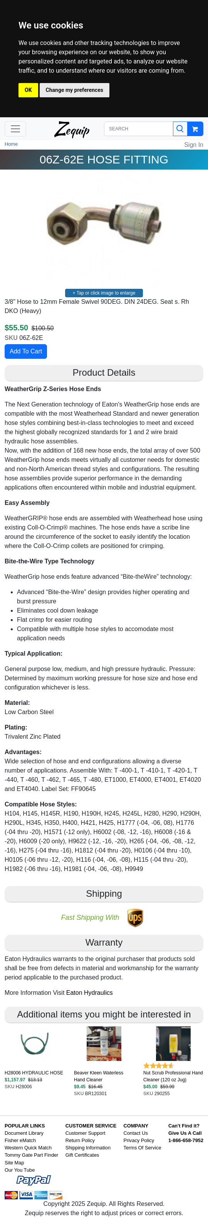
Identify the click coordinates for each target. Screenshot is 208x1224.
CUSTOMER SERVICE (91, 1126)
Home (11, 144)
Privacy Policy (138, 1140)
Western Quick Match (28, 1148)
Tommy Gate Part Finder (31, 1155)
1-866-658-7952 (185, 1140)
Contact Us (135, 1133)
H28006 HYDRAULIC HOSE (34, 1073)
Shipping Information (88, 1148)
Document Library (24, 1133)
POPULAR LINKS (25, 1126)
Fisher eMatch (20, 1140)
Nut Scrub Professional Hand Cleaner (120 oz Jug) (173, 1076)
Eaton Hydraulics (89, 992)
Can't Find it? (184, 1126)
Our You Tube (20, 1170)
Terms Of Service (142, 1148)
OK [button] (28, 90)
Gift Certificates (82, 1155)
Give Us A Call (185, 1133)
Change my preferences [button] (74, 90)
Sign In (193, 145)
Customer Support (85, 1133)
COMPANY (135, 1126)
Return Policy (80, 1140)
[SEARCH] (138, 129)
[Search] (180, 129)
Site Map (14, 1163)
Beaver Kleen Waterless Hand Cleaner (98, 1076)
